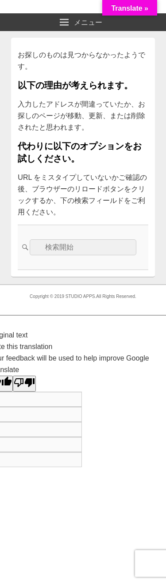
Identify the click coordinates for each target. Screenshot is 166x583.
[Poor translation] (24, 384)
